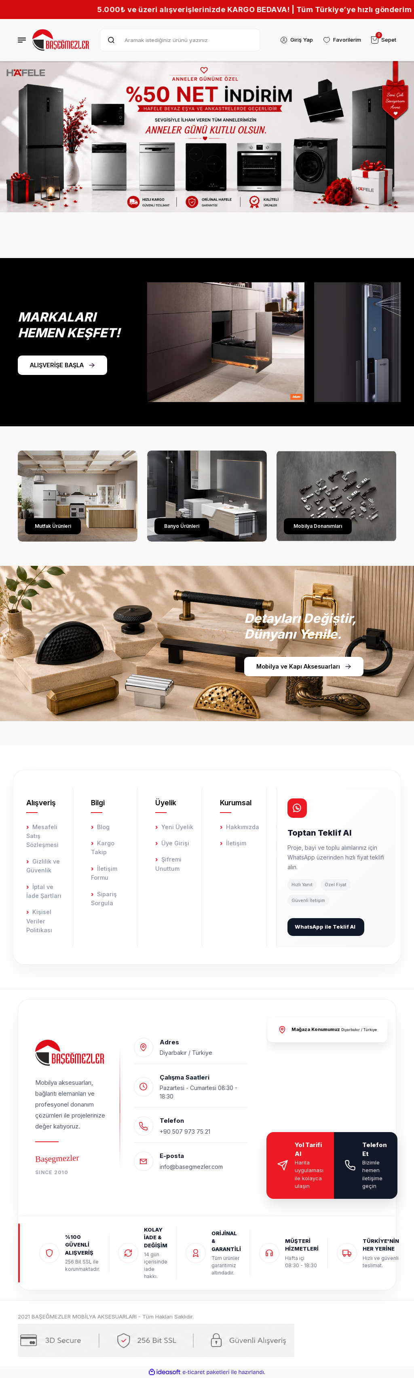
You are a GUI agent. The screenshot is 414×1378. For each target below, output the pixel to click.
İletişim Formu (104, 873)
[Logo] (61, 40)
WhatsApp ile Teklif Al (325, 926)
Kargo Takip (102, 847)
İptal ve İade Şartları (43, 891)
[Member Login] (296, 40)
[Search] (180, 40)
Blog (103, 826)
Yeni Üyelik (177, 826)
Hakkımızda (242, 826)
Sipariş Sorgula (104, 898)
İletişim (236, 843)
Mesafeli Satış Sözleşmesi (42, 836)
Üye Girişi (175, 843)
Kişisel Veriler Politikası (39, 920)
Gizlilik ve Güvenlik (43, 866)
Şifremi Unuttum (168, 864)
